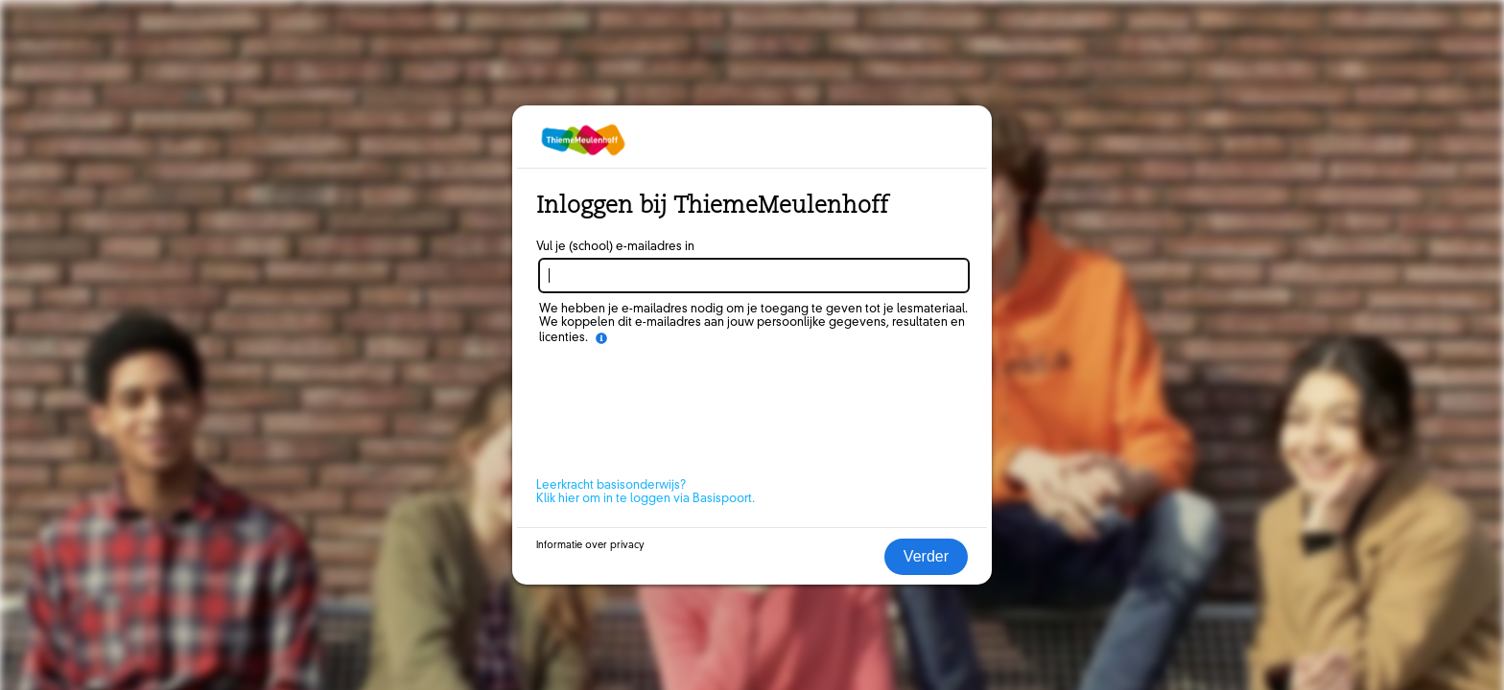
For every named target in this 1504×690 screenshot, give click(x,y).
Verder (926, 556)
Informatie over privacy (590, 545)
